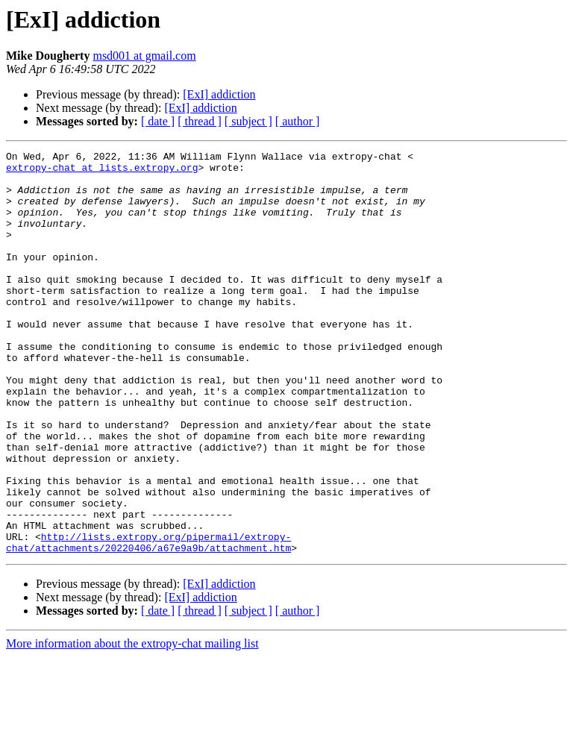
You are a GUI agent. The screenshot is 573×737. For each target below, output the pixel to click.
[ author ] (297, 121)
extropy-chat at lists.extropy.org (102, 171)
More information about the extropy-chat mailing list (132, 724)
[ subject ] (248, 121)
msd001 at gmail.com (144, 55)
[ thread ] (200, 121)
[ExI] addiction (219, 94)
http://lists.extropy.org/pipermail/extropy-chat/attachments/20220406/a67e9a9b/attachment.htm (148, 621)
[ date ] (158, 121)
